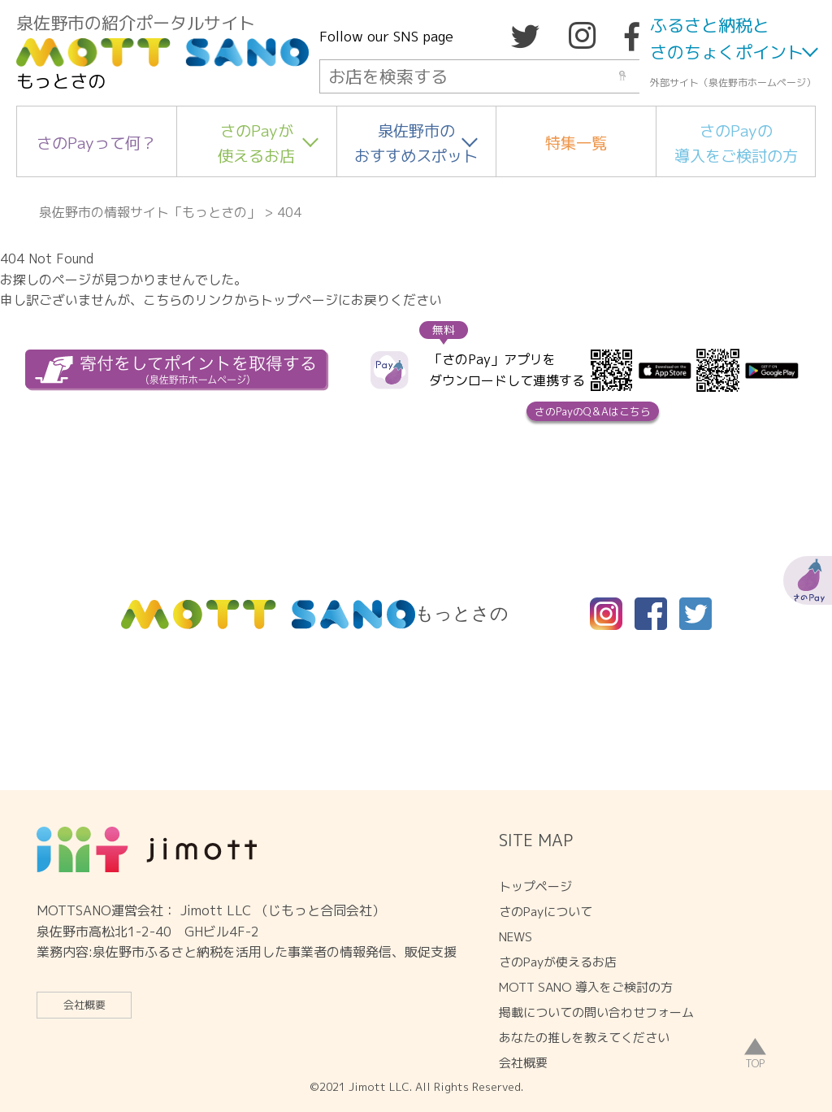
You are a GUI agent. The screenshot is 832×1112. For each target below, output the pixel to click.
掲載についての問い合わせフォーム (596, 1012)
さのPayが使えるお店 (256, 143)
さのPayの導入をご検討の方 (736, 143)
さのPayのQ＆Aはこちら (593, 411)
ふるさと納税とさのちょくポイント (727, 39)
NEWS (515, 936)
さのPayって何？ (96, 143)
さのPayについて (545, 911)
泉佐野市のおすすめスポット (416, 143)
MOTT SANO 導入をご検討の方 (586, 987)
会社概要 (84, 1004)
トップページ (535, 886)
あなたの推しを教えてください (584, 1037)
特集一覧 (576, 143)
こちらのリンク (188, 300)
